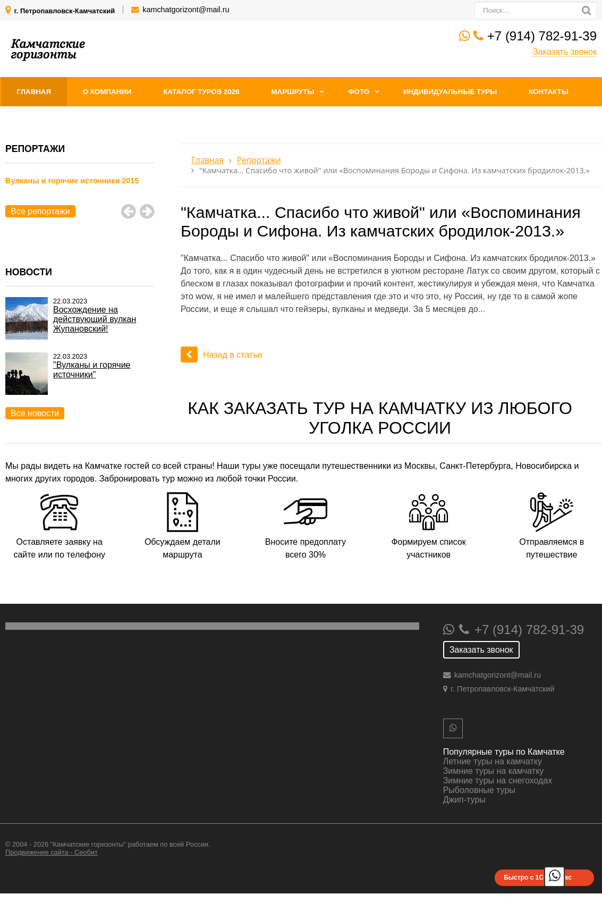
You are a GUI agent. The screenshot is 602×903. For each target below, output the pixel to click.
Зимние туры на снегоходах (498, 780)
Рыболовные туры (479, 790)
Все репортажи (40, 211)
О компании (107, 92)
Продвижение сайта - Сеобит (51, 852)
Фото (358, 92)
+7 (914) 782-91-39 (542, 36)
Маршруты (292, 92)
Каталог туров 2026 (201, 92)
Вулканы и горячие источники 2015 (72, 180)
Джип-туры (464, 799)
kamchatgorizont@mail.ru (185, 9)
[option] (79, 193)
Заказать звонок (565, 51)
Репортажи (259, 160)
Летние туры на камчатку (492, 761)
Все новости (35, 413)
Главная (34, 92)
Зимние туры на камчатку (493, 770)
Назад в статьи (221, 354)
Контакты (549, 92)
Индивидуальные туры (450, 92)
